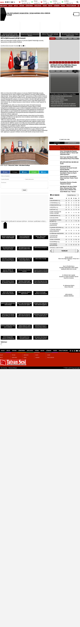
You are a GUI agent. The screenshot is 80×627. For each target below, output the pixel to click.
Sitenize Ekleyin (12, 368)
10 (78, 62)
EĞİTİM (75, 38)
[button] (51, 251)
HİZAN (45, 6)
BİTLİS (16, 6)
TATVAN (21, 6)
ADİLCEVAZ (37, 6)
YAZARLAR (64, 251)
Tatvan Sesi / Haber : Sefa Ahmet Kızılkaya (19, 165)
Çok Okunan (57, 143)
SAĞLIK (70, 38)
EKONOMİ (64, 38)
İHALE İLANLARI (71, 6)
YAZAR (63, 6)
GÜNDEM (56, 6)
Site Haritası (4, 368)
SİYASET (58, 38)
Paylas (5, 172)
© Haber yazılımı (72, 368)
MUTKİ (50, 6)
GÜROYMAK (29, 6)
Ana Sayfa (3, 6)
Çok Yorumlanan (72, 143)
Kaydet (24, 190)
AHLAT (10, 6)
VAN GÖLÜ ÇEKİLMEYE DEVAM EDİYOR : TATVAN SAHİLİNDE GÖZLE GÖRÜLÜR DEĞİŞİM (28, 14)
